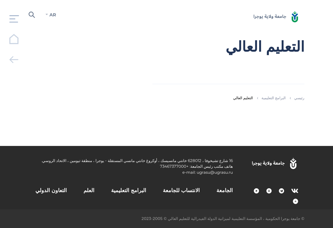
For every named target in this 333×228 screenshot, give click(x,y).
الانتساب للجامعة (181, 190)
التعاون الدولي (51, 190)
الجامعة (224, 190)
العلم (89, 190)
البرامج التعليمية (128, 190)
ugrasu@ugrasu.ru (215, 172)
